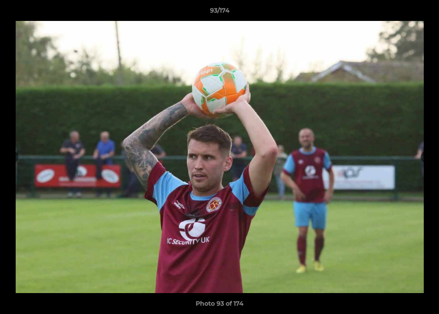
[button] (423, 13)
